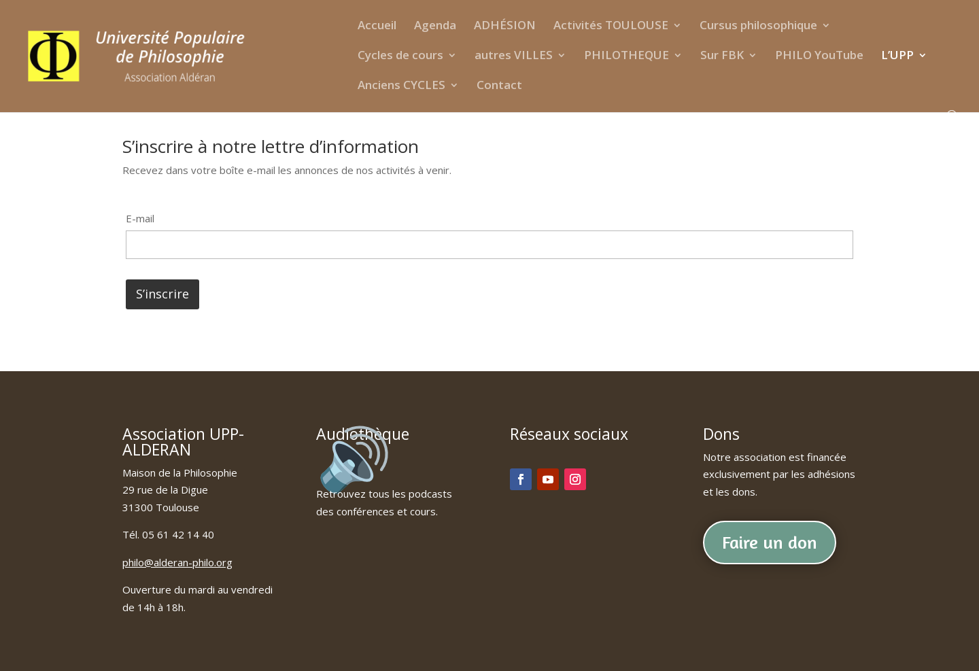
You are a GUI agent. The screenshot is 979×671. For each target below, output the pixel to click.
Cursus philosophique (758, 26)
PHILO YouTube (819, 56)
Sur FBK (722, 56)
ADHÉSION (505, 26)
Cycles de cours (400, 56)
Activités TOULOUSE (610, 26)
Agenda (435, 26)
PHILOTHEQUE (626, 56)
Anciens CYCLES (401, 86)
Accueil (377, 26)
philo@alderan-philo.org (177, 562)
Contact (499, 86)
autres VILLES (514, 56)
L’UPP (897, 56)
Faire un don (769, 542)
